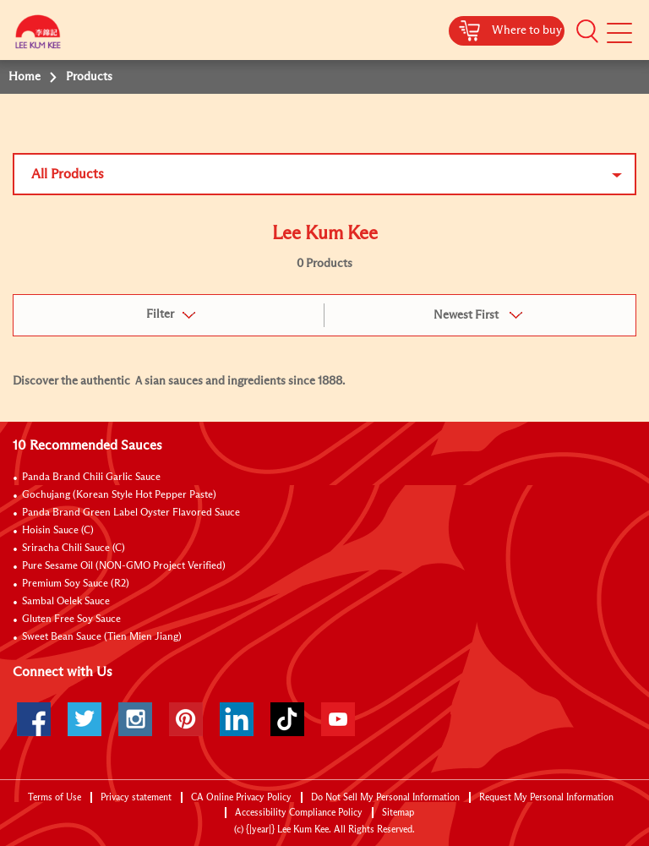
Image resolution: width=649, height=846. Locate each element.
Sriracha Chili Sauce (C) (73, 548)
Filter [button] (160, 314)
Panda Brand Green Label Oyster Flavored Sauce (131, 513)
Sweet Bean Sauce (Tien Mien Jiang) (102, 637)
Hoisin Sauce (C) (58, 531)
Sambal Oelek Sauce (66, 602)
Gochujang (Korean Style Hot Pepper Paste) (119, 495)
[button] (587, 31)
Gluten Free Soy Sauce (71, 619)
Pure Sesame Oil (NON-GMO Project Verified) (124, 566)
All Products (67, 174)
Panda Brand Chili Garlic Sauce (91, 477)
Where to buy (527, 30)
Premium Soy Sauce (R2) (75, 584)
